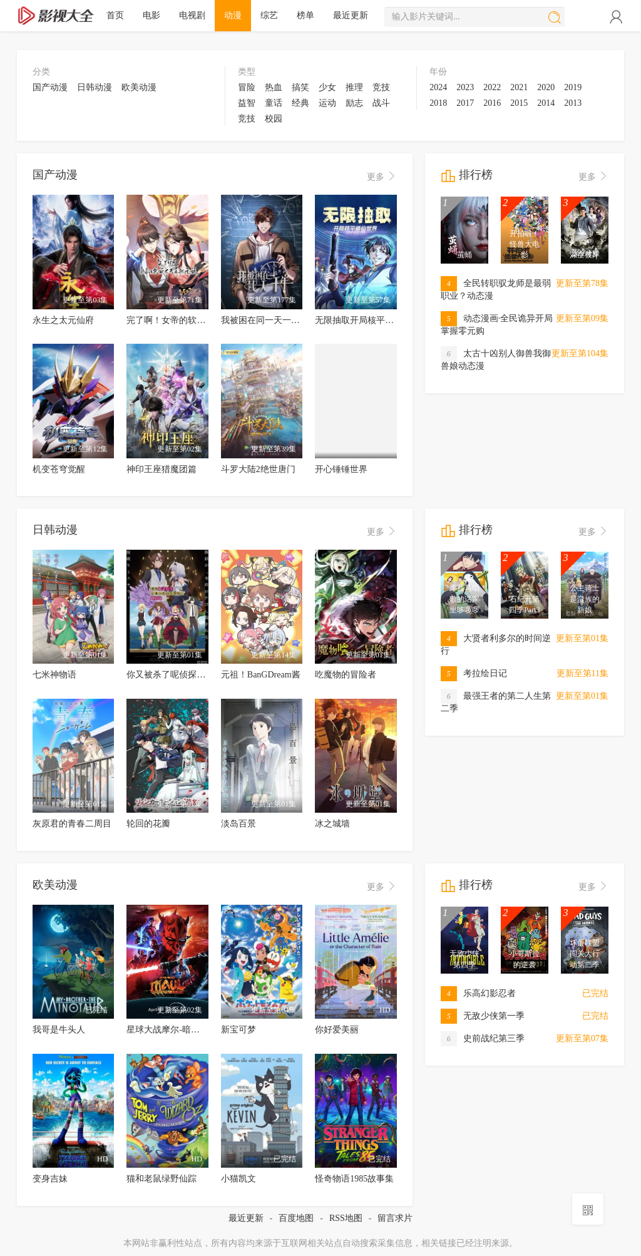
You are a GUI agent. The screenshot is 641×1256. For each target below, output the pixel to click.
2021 (519, 87)
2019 (573, 87)
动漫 (233, 15)
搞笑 (300, 87)
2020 (546, 87)
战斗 (381, 103)
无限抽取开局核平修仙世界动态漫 (380, 320)
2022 (492, 87)
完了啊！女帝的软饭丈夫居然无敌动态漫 (205, 320)
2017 (465, 103)
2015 (519, 103)
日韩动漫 (94, 87)
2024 (438, 87)
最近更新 (350, 15)
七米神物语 (54, 674)
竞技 (381, 87)
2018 (438, 103)
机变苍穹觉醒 (59, 469)
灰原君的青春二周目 (72, 823)
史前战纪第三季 (483, 1038)
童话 (273, 103)
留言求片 (395, 1218)
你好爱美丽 (337, 1029)
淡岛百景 (238, 823)
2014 (546, 103)
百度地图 (296, 1218)
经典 (300, 103)
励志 (354, 103)
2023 (465, 87)
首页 (115, 15)
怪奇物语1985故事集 (354, 1178)
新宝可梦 (238, 1029)
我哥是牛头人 (59, 1029)
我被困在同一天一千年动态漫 (278, 320)
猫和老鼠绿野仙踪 (161, 1178)
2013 (573, 103)
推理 (354, 87)
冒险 (246, 87)
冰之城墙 (332, 823)
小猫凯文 (238, 1178)
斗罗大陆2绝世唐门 (258, 469)
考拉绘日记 (474, 673)
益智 (246, 103)
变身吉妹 (50, 1178)
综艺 (269, 15)
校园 (273, 118)
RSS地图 (345, 1218)
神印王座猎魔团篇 (161, 469)
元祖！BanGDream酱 (260, 674)
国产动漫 (50, 87)
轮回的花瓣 (148, 823)
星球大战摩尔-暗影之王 (171, 1029)
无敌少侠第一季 (483, 1016)
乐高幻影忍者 (478, 993)
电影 (151, 15)
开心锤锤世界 (341, 469)
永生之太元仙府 (63, 320)
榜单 (305, 15)
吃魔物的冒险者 (345, 674)
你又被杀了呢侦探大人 (170, 674)
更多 (382, 177)
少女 (327, 87)
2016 (492, 103)
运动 (327, 103)
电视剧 (192, 15)
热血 (273, 87)
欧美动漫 (138, 87)
